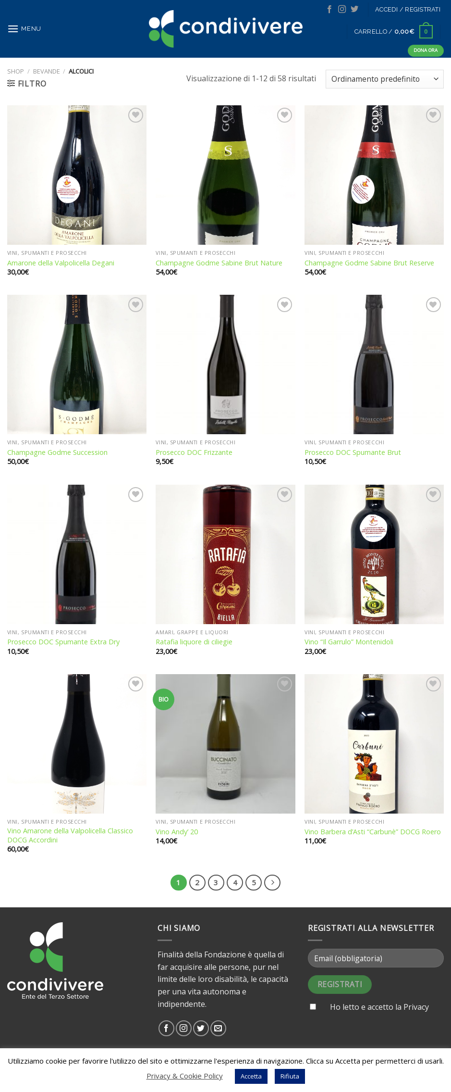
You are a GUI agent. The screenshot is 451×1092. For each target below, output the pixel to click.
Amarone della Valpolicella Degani (60, 263)
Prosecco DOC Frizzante (194, 452)
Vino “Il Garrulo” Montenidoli (349, 642)
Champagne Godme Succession (57, 452)
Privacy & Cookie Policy (184, 1075)
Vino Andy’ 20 (177, 832)
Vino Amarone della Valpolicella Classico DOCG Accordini (70, 835)
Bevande (46, 71)
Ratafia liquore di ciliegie (194, 642)
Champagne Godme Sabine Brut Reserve (369, 263)
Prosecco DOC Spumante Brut (353, 452)
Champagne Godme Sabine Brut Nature (219, 263)
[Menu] (24, 28)
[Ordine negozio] (385, 79)
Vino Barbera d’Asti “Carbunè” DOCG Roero (373, 832)
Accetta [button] (251, 1076)
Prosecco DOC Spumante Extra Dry (63, 642)
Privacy (416, 1007)
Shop (15, 71)
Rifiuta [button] (289, 1076)
